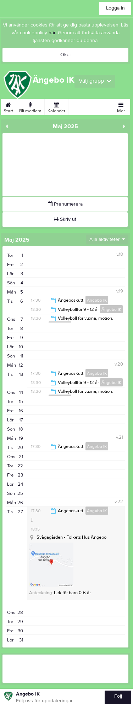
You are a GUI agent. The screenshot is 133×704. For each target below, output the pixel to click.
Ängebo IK (97, 300)
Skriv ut (65, 219)
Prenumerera (65, 204)
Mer (121, 106)
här (52, 33)
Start (8, 106)
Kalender (56, 106)
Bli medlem (30, 106)
